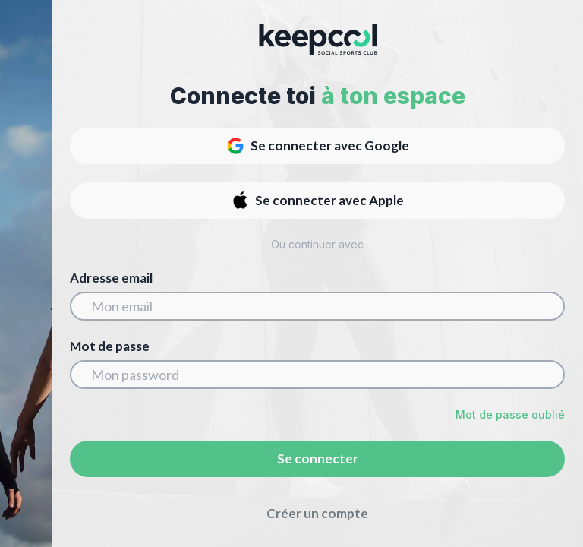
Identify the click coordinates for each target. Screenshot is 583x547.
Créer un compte (317, 513)
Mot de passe (110, 346)
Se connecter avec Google (317, 146)
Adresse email (111, 278)
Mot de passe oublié (510, 414)
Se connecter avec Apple (317, 200)
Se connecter (317, 458)
